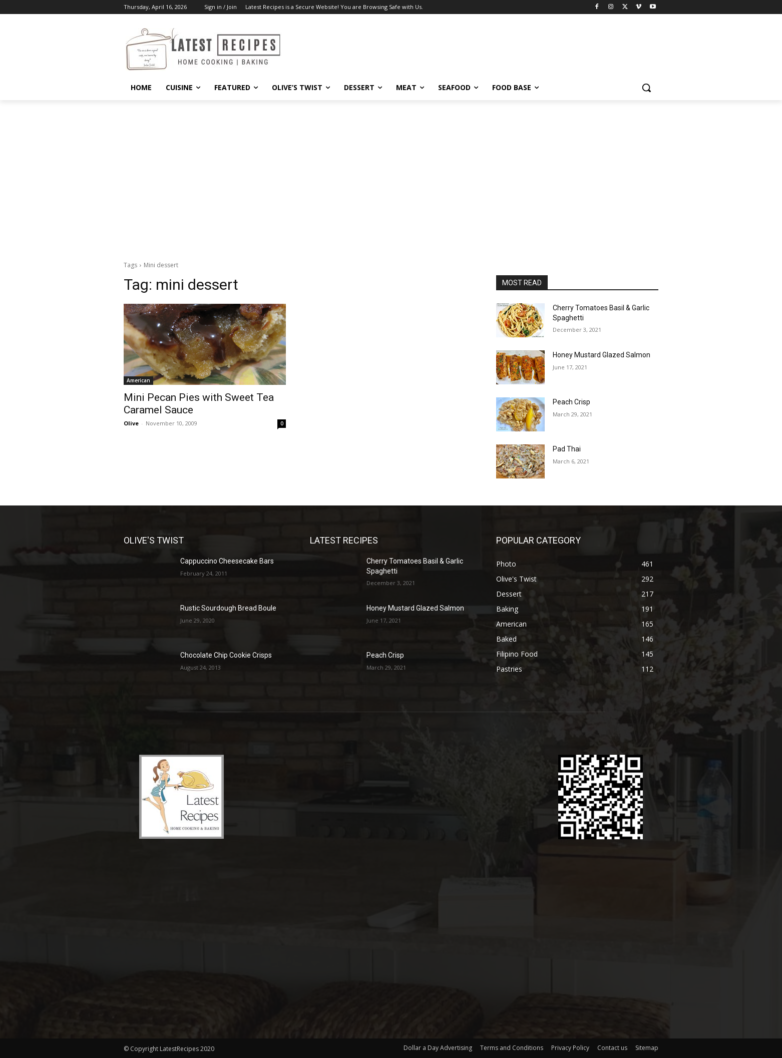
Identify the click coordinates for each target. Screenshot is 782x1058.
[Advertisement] (391, 175)
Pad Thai (567, 449)
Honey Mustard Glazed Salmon (601, 355)
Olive (131, 423)
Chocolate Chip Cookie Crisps (226, 655)
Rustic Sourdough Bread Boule (228, 608)
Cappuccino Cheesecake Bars (227, 561)
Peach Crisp (571, 402)
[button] (646, 88)
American (138, 380)
